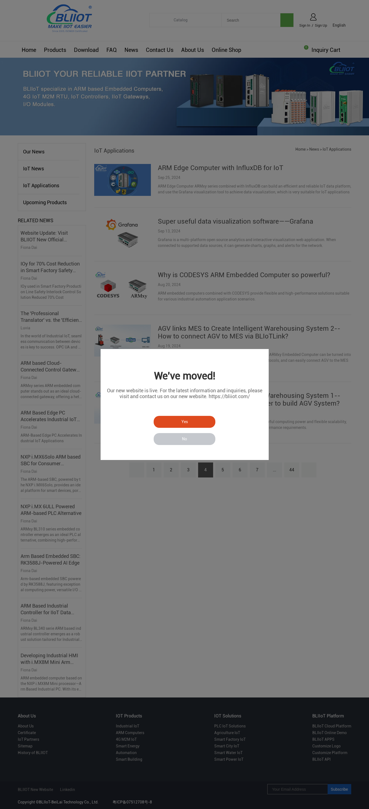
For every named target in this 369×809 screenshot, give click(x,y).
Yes (184, 421)
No (184, 439)
